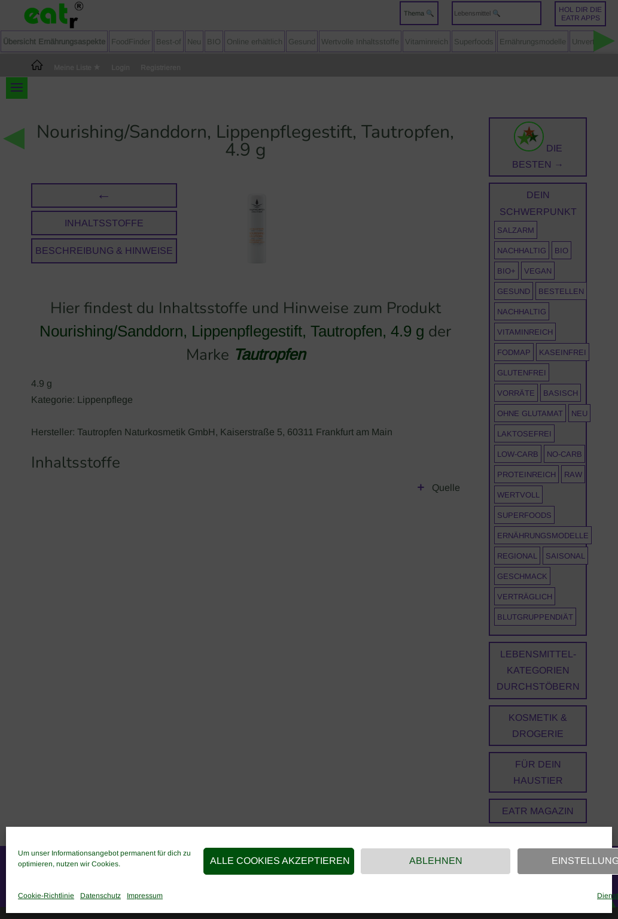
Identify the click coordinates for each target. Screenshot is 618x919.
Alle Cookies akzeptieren (280, 861)
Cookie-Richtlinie (46, 895)
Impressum (145, 895)
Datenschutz (100, 895)
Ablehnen (435, 861)
